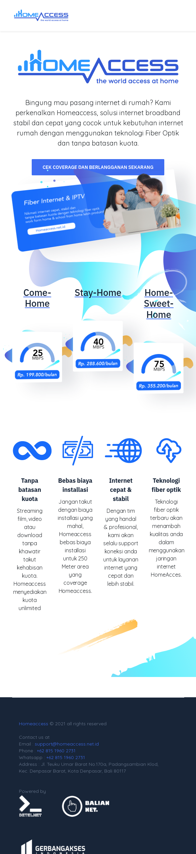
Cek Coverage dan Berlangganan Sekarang (98, 167)
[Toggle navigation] (172, 15)
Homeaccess (33, 724)
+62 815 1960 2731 (56, 751)
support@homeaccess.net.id (67, 744)
